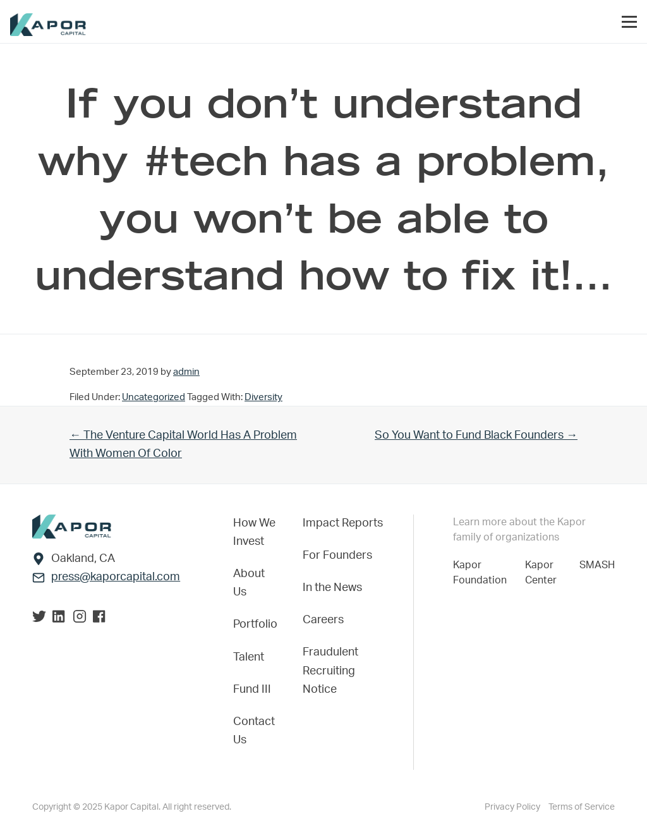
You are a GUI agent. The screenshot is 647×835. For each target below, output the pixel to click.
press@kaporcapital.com (115, 577)
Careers (323, 620)
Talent (248, 657)
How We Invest (254, 532)
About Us (249, 583)
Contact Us (254, 731)
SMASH (597, 565)
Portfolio (255, 624)
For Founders (337, 555)
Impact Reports (343, 523)
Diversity (263, 397)
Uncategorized (153, 397)
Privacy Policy (513, 807)
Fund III (252, 689)
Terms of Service (581, 807)
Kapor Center (543, 572)
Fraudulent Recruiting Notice (330, 671)
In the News (332, 588)
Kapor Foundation (482, 572)
